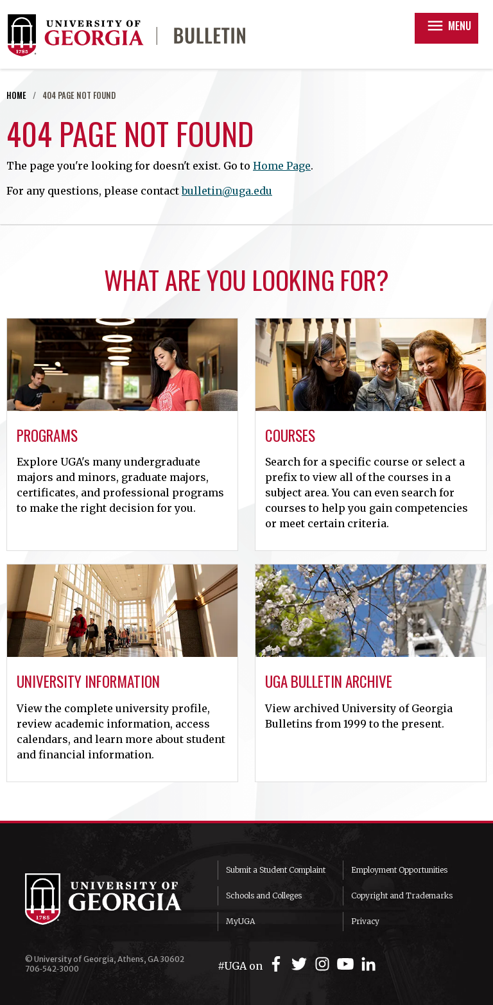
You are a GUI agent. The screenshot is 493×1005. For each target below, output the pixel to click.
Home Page (282, 165)
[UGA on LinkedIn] (368, 964)
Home (16, 95)
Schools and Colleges (264, 895)
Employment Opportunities (399, 870)
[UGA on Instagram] (324, 964)
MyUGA (240, 921)
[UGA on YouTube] (347, 964)
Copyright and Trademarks (402, 895)
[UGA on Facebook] (278, 964)
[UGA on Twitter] (301, 964)
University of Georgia (111, 899)
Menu (448, 25)
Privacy (365, 921)
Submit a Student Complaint (275, 870)
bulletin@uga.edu (227, 190)
